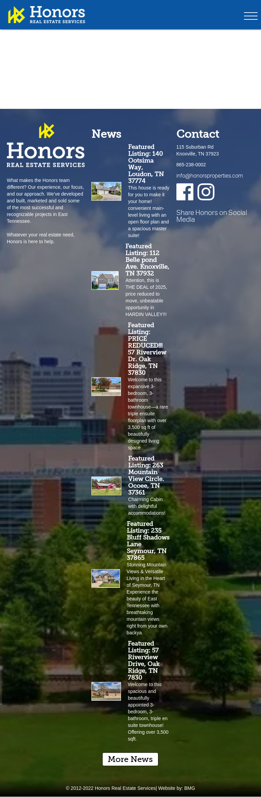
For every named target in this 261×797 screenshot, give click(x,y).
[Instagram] (205, 191)
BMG (189, 788)
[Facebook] (184, 191)
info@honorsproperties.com (209, 175)
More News (130, 759)
